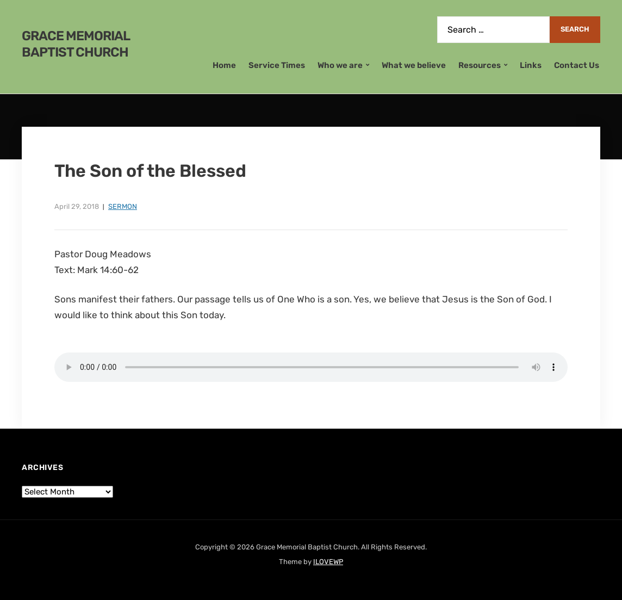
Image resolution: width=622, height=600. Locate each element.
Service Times (276, 65)
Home (224, 65)
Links (531, 65)
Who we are (340, 65)
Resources (479, 65)
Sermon (122, 206)
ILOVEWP (328, 562)
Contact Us (576, 65)
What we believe (414, 65)
